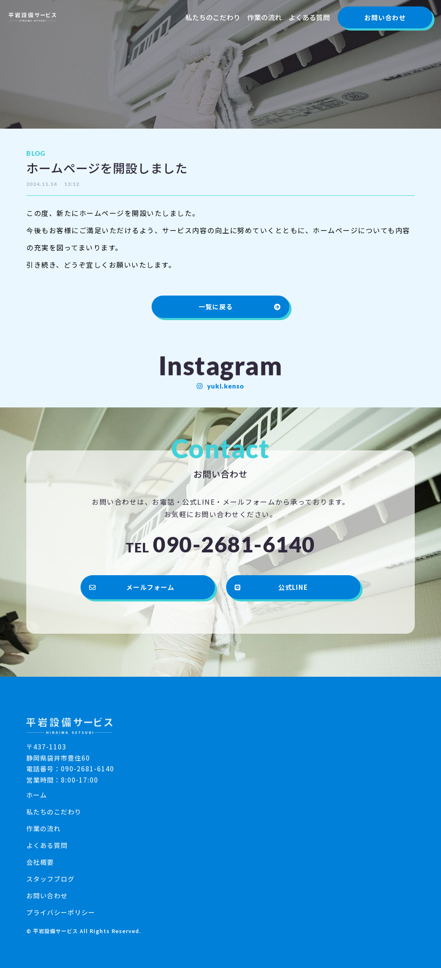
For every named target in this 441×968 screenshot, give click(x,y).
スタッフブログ (50, 879)
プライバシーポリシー (60, 912)
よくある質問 (309, 17)
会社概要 (40, 862)
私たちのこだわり (212, 17)
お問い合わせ (47, 895)
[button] (385, 17)
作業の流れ (264, 17)
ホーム (36, 795)
